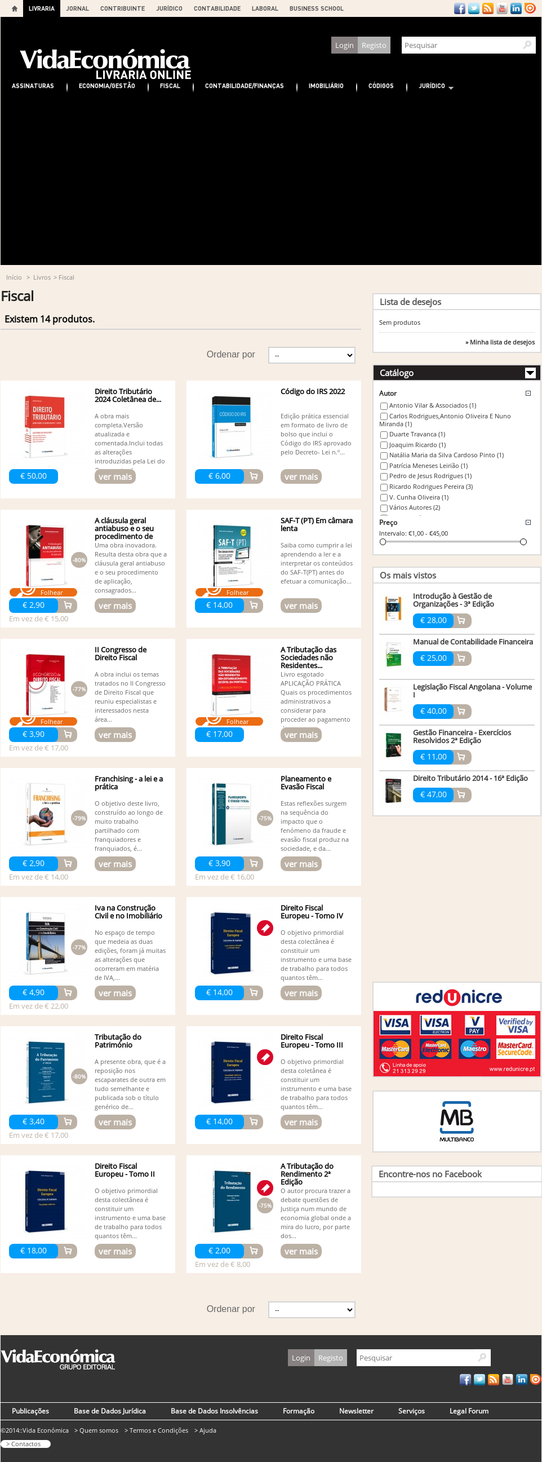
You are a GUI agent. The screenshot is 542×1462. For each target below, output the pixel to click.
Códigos (381, 85)
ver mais (115, 476)
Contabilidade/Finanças (244, 85)
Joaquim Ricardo (417, 444)
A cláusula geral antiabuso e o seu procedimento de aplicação (124, 532)
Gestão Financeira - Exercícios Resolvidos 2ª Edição (462, 736)
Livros (42, 277)
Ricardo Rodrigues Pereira (431, 486)
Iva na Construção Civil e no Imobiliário (128, 912)
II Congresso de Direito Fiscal (120, 653)
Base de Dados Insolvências (214, 1411)
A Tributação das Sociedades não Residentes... (308, 657)
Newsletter (356, 1411)
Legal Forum (469, 1411)
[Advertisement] (271, 180)
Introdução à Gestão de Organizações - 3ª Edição (453, 600)
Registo (374, 45)
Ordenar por (231, 354)
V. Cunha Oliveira (418, 497)
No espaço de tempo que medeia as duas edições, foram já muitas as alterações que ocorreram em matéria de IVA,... (130, 955)
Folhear (52, 592)
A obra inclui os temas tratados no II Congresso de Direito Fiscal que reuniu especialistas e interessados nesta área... (130, 696)
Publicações (30, 1411)
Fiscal (170, 85)
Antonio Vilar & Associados (432, 405)
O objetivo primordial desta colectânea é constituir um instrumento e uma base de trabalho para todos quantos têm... (316, 955)
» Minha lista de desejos (500, 342)
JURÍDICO (169, 8)
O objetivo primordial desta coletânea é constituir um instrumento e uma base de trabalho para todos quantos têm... (316, 1084)
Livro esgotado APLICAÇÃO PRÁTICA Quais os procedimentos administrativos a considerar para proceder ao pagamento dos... (316, 701)
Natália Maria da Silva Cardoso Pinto (446, 454)
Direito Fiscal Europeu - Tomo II (125, 1170)
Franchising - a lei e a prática (129, 783)
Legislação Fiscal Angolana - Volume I (472, 691)
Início (14, 277)
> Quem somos (96, 1430)
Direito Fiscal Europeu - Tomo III (312, 1041)
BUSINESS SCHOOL (317, 8)
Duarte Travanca (417, 434)
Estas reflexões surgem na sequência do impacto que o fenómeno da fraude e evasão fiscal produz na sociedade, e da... (315, 826)
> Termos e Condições (156, 1430)
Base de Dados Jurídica (110, 1411)
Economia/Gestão (107, 85)
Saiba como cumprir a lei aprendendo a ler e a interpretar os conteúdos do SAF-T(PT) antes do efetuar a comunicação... (317, 563)
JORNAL (77, 8)
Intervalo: (393, 533)
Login (344, 45)
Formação (298, 1411)
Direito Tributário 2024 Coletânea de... (128, 395)
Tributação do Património (118, 1041)
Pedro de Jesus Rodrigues (430, 475)
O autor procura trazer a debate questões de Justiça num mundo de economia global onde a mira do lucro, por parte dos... (316, 1213)
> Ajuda (205, 1430)
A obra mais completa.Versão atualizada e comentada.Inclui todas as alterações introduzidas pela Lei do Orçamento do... (130, 443)
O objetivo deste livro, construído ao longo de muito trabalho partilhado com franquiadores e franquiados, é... (129, 826)
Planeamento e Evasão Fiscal (306, 783)
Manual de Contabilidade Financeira (473, 642)
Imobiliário (326, 85)
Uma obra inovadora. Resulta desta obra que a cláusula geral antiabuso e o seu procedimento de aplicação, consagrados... (131, 567)
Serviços (411, 1411)
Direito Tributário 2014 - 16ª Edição (470, 778)
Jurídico (430, 87)
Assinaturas (33, 85)
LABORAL (265, 8)
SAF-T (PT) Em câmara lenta (317, 524)
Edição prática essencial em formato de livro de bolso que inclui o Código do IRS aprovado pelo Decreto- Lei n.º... (316, 434)
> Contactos (23, 1443)
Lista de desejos (410, 301)
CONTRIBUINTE (122, 8)
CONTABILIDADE (217, 8)
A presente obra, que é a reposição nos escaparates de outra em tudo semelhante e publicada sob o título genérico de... (130, 1084)
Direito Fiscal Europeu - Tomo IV (312, 912)
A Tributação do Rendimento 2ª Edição (307, 1174)
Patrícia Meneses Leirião (428, 465)
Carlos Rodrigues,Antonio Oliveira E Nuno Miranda (445, 420)
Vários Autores (414, 507)
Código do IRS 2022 (313, 391)
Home (14, 8)
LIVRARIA (42, 8)
